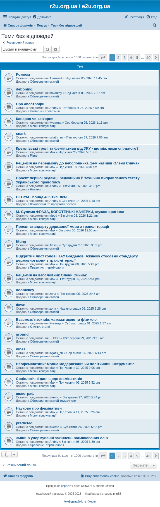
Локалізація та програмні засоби (53, 204)
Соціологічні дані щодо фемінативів (49, 379)
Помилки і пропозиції (45, 111)
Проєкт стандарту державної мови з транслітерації (62, 226)
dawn (20, 305)
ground (22, 334)
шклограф (25, 393)
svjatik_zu (56, 137)
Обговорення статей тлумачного (53, 400)
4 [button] (131, 57)
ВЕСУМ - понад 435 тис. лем (41, 197)
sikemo (54, 397)
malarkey (55, 93)
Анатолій (55, 78)
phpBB (65, 485)
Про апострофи (30, 104)
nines (20, 349)
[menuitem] (41, 17)
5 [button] (137, 57)
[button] (103, 57)
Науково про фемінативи (39, 408)
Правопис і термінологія (47, 267)
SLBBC (54, 338)
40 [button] (148, 57)
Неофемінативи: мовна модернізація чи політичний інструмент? (75, 364)
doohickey (25, 290)
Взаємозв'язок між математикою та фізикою (56, 319)
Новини (35, 189)
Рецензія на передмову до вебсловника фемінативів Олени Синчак (77, 163)
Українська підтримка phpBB (103, 493)
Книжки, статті (40, 326)
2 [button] (118, 57)
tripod (53, 215)
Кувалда (55, 122)
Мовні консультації (43, 126)
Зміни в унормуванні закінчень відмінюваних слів (62, 438)
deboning (24, 89)
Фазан (53, 245)
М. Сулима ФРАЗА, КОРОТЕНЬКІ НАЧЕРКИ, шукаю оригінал (70, 212)
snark (21, 133)
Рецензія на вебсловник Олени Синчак (51, 275)
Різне (33, 155)
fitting (21, 241)
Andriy (53, 107)
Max (52, 152)
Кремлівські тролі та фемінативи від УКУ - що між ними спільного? (77, 148)
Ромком (23, 74)
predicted (24, 423)
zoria (52, 293)
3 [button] (125, 57)
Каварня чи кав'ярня (34, 119)
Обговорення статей (44, 81)
